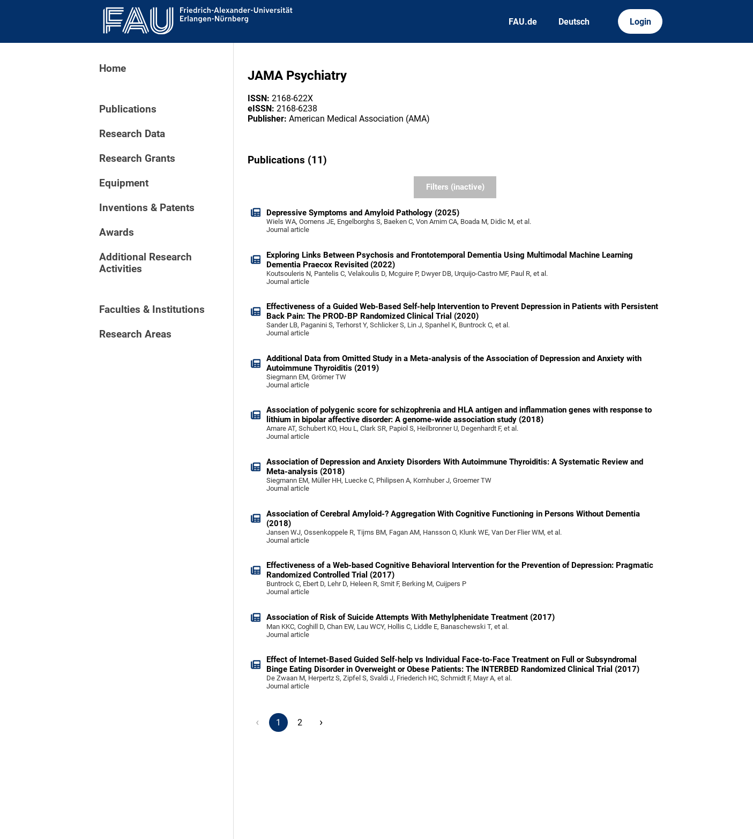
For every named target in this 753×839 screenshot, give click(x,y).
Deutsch (574, 22)
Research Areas (135, 334)
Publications (127, 109)
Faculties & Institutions (152, 310)
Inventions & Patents (147, 208)
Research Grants (137, 158)
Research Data (132, 134)
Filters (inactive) (455, 187)
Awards (116, 232)
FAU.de (523, 22)
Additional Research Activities (145, 263)
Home (112, 68)
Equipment (123, 183)
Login (640, 22)
